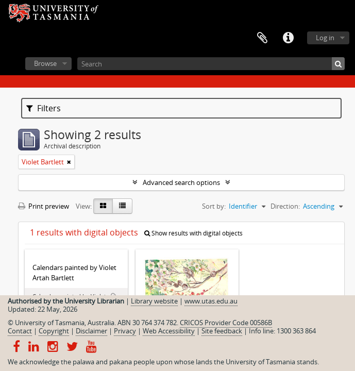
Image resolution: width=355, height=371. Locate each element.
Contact (20, 330)
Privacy (125, 330)
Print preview (43, 206)
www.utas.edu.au (211, 301)
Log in (325, 37)
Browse (45, 63)
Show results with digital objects (193, 233)
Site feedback (221, 330)
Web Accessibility (169, 330)
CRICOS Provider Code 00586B (226, 322)
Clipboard (262, 38)
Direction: (285, 206)
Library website (154, 301)
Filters (43, 108)
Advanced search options (181, 182)
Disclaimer (91, 330)
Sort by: (214, 206)
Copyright (54, 330)
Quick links (288, 38)
